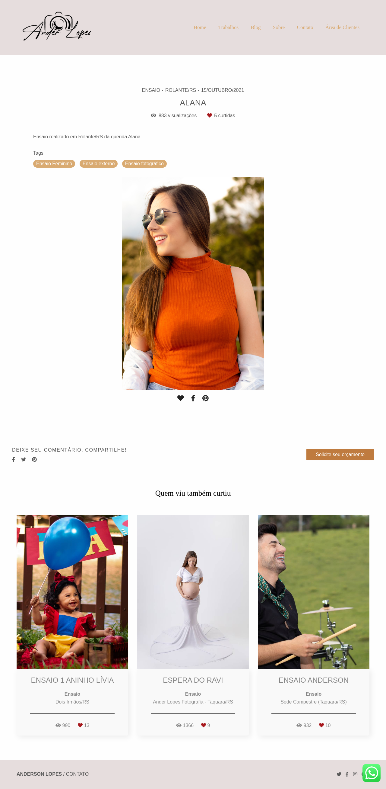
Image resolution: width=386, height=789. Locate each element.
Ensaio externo (99, 163)
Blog (256, 27)
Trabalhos (228, 27)
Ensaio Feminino (54, 163)
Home (200, 27)
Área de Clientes (342, 27)
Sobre (279, 27)
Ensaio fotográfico (144, 163)
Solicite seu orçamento (340, 454)
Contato (305, 27)
